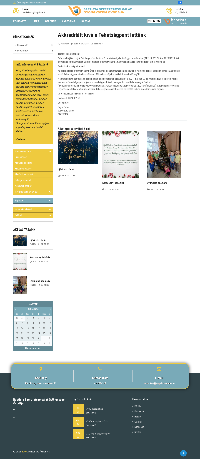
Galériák (33, 215)
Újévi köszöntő (37, 240)
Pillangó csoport (23, 180)
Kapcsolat (138, 426)
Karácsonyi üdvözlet (40, 257)
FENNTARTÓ (19, 21)
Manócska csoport (24, 174)
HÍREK (36, 21)
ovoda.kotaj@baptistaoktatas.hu (159, 383)
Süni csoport (21, 157)
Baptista (33, 200)
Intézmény (63, 44)
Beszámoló (22, 45)
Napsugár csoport (23, 185)
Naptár (136, 432)
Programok (22, 50)
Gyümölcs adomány (40, 281)
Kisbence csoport (23, 168)
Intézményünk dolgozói (33, 191)
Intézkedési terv (33, 151)
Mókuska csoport (23, 162)
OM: (154, 20)
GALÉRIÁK (50, 21)
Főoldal (137, 406)
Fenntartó (138, 411)
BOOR (24, 451)
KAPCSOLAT (68, 21)
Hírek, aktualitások (33, 209)
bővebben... (21, 139)
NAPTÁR (85, 21)
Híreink (136, 416)
